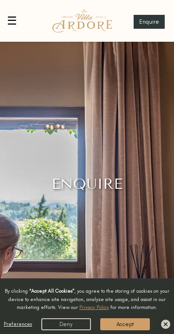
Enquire (149, 22)
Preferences (18, 324)
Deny (65, 324)
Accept (125, 324)
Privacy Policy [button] (94, 307)
